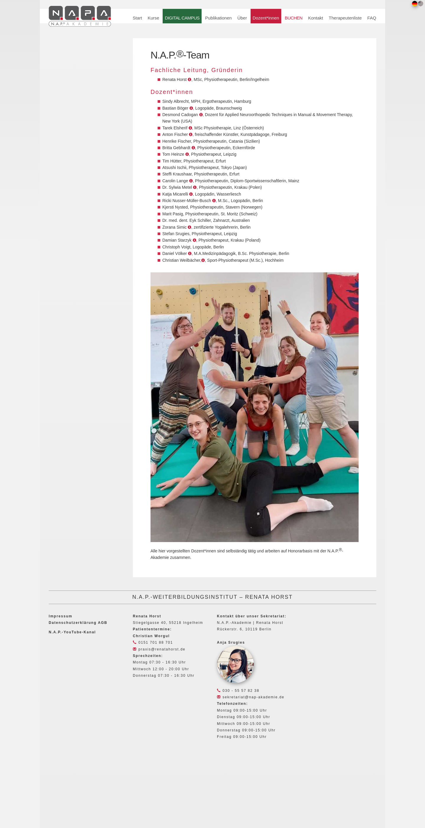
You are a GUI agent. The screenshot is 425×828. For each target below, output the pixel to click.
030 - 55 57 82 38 (238, 691)
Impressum (60, 616)
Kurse (153, 17)
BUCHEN (294, 17)
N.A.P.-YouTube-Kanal (72, 632)
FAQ (371, 17)
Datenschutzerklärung (73, 623)
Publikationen (218, 17)
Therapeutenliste (345, 17)
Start (137, 17)
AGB (102, 623)
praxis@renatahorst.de (159, 649)
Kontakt (315, 17)
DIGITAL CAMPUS (182, 17)
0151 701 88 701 (153, 642)
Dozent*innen (266, 17)
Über (242, 17)
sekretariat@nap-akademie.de (250, 697)
